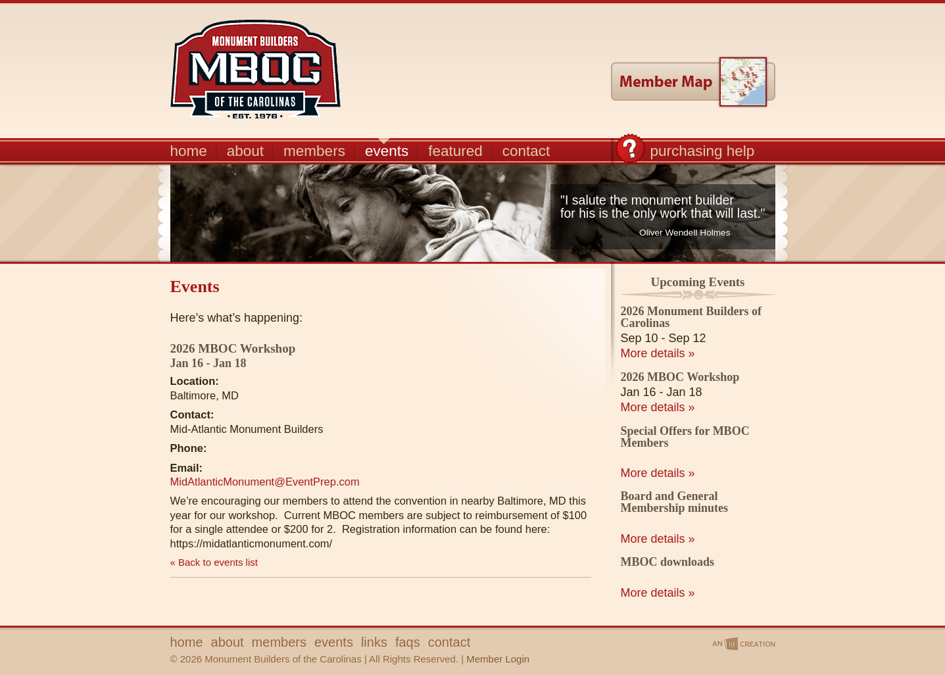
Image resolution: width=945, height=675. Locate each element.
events (386, 150)
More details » (658, 353)
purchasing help (702, 150)
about (245, 150)
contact (526, 150)
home (188, 150)
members (314, 150)
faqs (407, 642)
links (374, 642)
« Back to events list (214, 562)
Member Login (497, 658)
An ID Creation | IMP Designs (742, 644)
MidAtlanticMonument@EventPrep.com (265, 482)
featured (455, 150)
